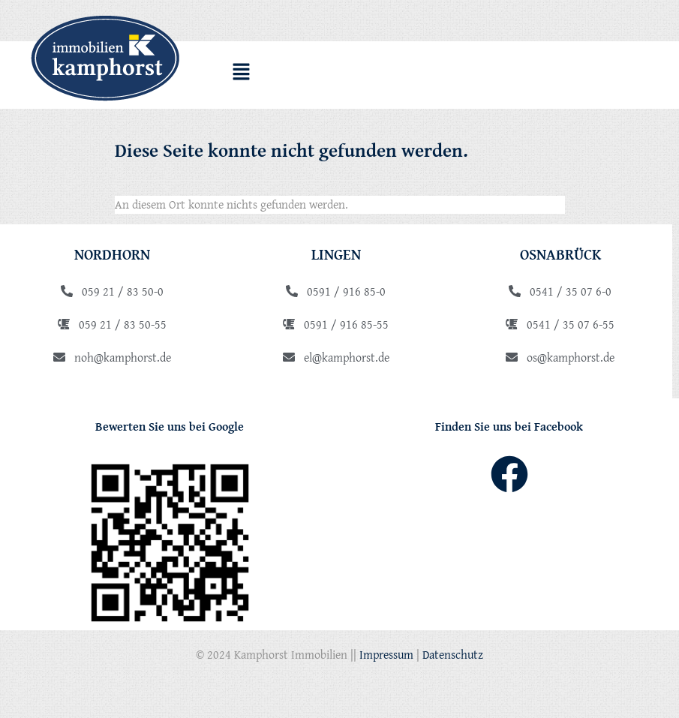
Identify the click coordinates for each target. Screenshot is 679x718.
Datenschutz (452, 654)
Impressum (386, 654)
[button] (242, 73)
